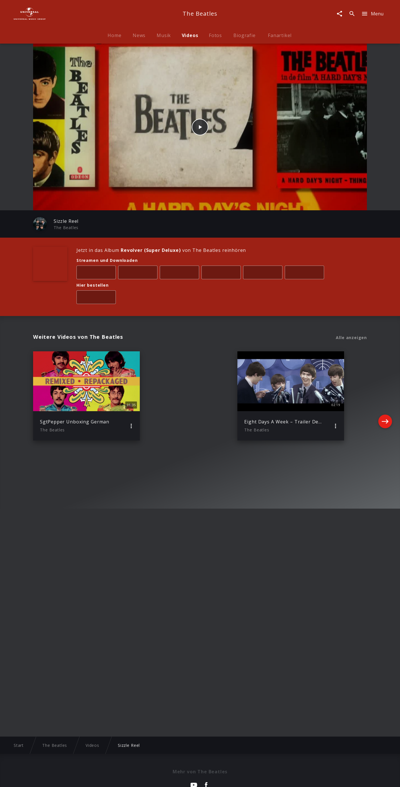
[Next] (385, 396)
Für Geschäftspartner (323, 777)
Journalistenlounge (275, 777)
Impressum (66, 777)
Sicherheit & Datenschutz (172, 777)
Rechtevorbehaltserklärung (111, 777)
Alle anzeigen (351, 338)
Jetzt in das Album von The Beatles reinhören (161, 250)
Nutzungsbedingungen (227, 777)
